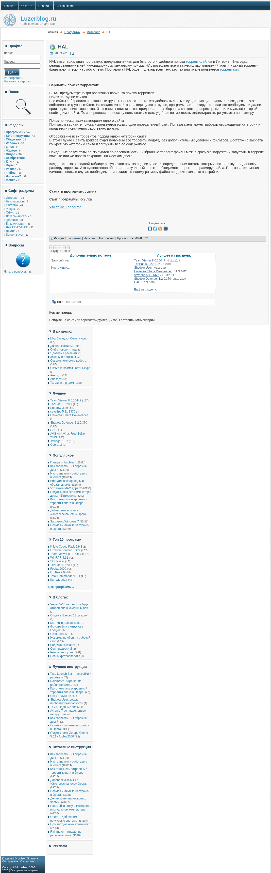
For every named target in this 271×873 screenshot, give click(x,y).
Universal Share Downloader (153, 271)
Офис (10, 212)
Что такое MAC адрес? (66, 488)
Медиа (10, 209)
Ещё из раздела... (146, 289)
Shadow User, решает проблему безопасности (66, 701)
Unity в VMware (61, 696)
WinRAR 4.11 (59, 557)
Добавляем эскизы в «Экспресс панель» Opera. (68, 512)
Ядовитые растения (64, 353)
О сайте (20, 858)
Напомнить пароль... (18, 81)
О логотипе (27, 861)
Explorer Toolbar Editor (65, 550)
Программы (72, 32)
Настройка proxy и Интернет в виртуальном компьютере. (70, 807)
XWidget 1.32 (59, 441)
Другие (10, 231)
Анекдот (55, 375)
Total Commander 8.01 (65, 576)
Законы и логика (61, 357)
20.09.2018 (61, 53)
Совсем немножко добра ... (68, 360)
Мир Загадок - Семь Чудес (68, 338)
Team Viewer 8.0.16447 (149, 260)
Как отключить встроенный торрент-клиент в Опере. (68, 501)
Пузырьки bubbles (62, 462)
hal (68, 302)
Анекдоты (57, 379)
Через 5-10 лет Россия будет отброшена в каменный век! (70, 606)
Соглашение (10, 861)
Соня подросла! (61, 648)
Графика (12, 220)
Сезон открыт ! (60, 634)
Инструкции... (60, 267)
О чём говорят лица (63, 349)
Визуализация (15, 223)
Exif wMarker (58, 580)
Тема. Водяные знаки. (65, 707)
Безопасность (15, 201)
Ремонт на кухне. (62, 652)
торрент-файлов (199, 61)
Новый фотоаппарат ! (65, 656)
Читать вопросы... (16, 271)
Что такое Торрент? (65, 207)
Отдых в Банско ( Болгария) (69, 615)
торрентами (229, 69)
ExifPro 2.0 (57, 572)
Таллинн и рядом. (62, 382)
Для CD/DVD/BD (17, 227)
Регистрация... (14, 78)
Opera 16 (56, 444)
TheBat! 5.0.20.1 (145, 264)
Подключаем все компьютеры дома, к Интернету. (70, 493)
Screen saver (14, 234)
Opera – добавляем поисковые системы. (64, 818)
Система (12, 205)
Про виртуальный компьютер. (70, 824)
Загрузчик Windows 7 (64, 521)
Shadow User (143, 267)
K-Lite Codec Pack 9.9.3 (66, 546)
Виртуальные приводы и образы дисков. (67, 482)
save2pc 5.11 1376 (146, 275)
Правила (32, 858)
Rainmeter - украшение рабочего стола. (66, 683)
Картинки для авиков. (65, 623)
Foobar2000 (58, 568)
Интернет (12, 197)
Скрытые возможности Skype (70, 368)
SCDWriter (57, 561)
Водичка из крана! (62, 645)
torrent (76, 302)
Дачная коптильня (62, 346)
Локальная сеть (16, 216)
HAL (63, 46)
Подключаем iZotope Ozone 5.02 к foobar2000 (69, 734)
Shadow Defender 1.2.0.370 (152, 278)
